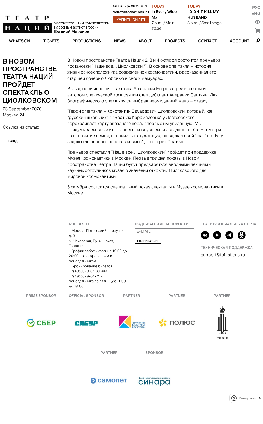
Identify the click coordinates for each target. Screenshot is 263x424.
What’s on (19, 41)
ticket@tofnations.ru (131, 12)
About (145, 41)
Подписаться (147, 241)
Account (239, 41)
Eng (255, 13)
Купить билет (130, 19)
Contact (207, 41)
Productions (86, 41)
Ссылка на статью (21, 127)
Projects (175, 41)
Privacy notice (247, 398)
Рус (256, 7)
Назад (13, 141)
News (119, 41)
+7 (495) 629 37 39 (135, 6)
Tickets (51, 41)
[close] (260, 398)
